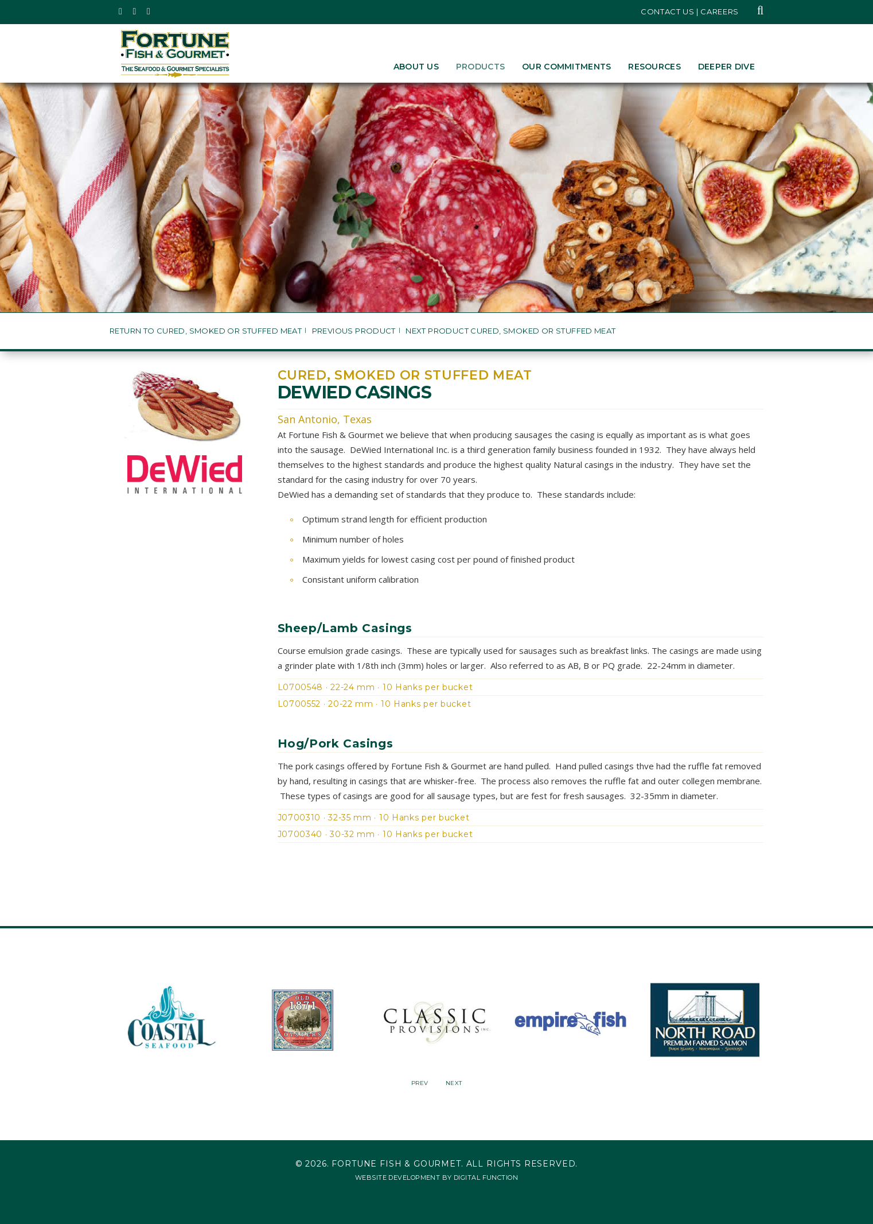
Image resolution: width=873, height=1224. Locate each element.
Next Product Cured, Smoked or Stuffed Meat (510, 331)
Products (480, 66)
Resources (654, 66)
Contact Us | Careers (690, 11)
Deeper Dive (726, 66)
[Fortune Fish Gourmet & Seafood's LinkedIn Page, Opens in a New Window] (149, 11)
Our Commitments (566, 66)
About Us (416, 66)
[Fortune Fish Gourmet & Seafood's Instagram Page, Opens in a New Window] (135, 11)
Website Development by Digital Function (436, 1177)
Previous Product (354, 331)
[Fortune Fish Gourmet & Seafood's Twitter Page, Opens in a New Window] (121, 11)
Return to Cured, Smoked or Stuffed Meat (206, 331)
